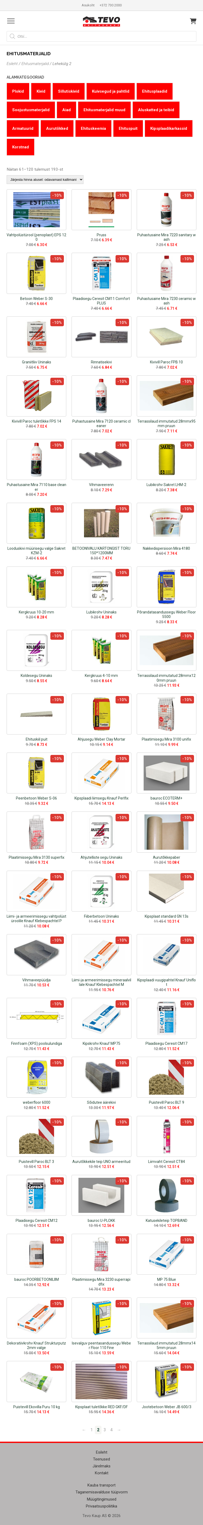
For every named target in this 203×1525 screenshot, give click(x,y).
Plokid (18, 91)
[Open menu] (11, 21)
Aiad (66, 110)
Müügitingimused (101, 1499)
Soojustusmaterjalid (31, 110)
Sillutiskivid (68, 91)
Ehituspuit (128, 128)
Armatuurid (22, 128)
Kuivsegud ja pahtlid (110, 91)
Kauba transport (101, 1485)
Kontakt (101, 1473)
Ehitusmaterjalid (35, 63)
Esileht (12, 63)
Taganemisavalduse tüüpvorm (102, 1492)
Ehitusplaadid (154, 91)
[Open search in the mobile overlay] (101, 36)
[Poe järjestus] (45, 179)
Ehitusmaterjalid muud (104, 110)
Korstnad (20, 147)
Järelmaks (101, 1466)
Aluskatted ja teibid (156, 110)
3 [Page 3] (105, 1429)
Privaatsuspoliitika (101, 1506)
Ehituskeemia (93, 128)
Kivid (41, 91)
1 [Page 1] (91, 1429)
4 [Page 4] (111, 1429)
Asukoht (88, 5)
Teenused (101, 1459)
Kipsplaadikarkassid (168, 128)
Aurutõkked (57, 128)
